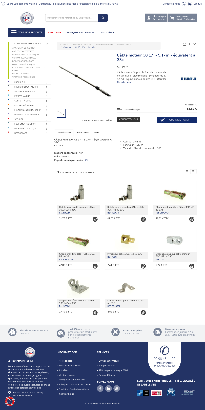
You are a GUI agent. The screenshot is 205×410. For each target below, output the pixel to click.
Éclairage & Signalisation (27, 110)
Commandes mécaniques (24, 58)
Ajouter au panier (174, 120)
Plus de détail (124, 82)
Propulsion (20, 82)
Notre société (65, 360)
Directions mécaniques (23, 64)
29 (86, 160)
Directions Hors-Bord (23, 61)
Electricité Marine (24, 105)
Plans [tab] (96, 132)
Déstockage (20, 133)
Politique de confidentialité (72, 379)
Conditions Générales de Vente (74, 389)
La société (107, 32)
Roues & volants (20, 74)
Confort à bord (22, 101)
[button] (10, 401)
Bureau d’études (107, 374)
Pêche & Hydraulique (25, 128)
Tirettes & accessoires (23, 77)
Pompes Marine (22, 96)
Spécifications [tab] (83, 132)
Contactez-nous (171, 3)
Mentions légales (67, 374)
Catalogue (54, 32)
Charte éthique (66, 393)
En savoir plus (34, 387)
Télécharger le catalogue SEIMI (113, 370)
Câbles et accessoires (23, 51)
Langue (198, 3)
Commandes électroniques (25, 54)
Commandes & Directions (27, 43)
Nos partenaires (107, 365)
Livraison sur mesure (109, 360)
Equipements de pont (25, 124)
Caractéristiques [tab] (64, 132)
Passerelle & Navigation (27, 115)
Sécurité (18, 119)
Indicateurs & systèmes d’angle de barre (29, 69)
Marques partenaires (80, 32)
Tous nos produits (26, 32)
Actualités (63, 370)
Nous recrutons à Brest (70, 365)
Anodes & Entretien (24, 91)
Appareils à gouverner (23, 48)
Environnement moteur (26, 87)
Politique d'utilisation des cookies (75, 384)
